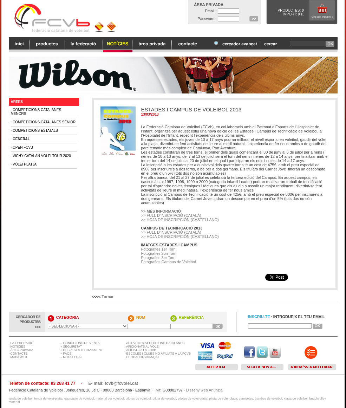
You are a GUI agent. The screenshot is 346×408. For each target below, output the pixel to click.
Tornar (107, 296)
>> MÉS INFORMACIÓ (161, 211)
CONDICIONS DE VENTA (81, 343)
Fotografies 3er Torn (158, 257)
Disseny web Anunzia (204, 390)
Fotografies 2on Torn (159, 253)
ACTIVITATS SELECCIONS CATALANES (155, 343)
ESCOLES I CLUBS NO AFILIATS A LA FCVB (158, 353)
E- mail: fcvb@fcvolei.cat (113, 383)
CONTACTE (19, 353)
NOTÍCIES (18, 346)
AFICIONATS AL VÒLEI (142, 346)
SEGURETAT (72, 346)
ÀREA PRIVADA (22, 350)
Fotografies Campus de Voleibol (168, 262)
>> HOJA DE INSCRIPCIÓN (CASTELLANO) (180, 220)
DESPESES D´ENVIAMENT (83, 350)
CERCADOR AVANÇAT (142, 357)
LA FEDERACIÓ (22, 343)
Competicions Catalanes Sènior (44, 122)
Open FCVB (23, 147)
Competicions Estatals (35, 130)
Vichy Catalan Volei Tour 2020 (42, 156)
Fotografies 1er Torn (158, 249)
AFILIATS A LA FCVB (141, 350)
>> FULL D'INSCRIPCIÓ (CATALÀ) (171, 215)
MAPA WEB (19, 357)
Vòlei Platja (25, 164)
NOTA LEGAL (73, 357)
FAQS (67, 353)
